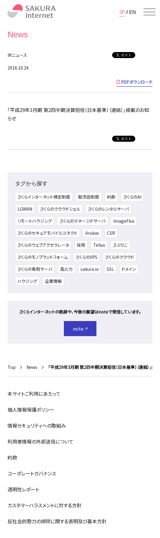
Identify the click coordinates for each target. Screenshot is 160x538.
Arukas (92, 233)
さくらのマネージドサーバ (82, 221)
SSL (110, 269)
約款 (111, 197)
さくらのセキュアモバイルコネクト (47, 233)
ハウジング (27, 281)
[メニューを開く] (149, 12)
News (32, 367)
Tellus (99, 245)
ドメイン (129, 269)
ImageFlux (123, 221)
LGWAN (24, 209)
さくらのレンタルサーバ (108, 209)
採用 (81, 245)
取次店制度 (88, 197)
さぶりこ (120, 245)
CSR (111, 233)
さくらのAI (132, 197)
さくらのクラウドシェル (60, 209)
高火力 (66, 269)
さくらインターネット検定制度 (43, 197)
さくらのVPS (86, 257)
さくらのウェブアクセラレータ (43, 245)
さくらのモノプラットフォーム (42, 257)
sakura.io (89, 269)
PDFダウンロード (136, 82)
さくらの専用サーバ (34, 269)
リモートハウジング (34, 221)
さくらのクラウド (119, 257)
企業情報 (53, 281)
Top (12, 367)
